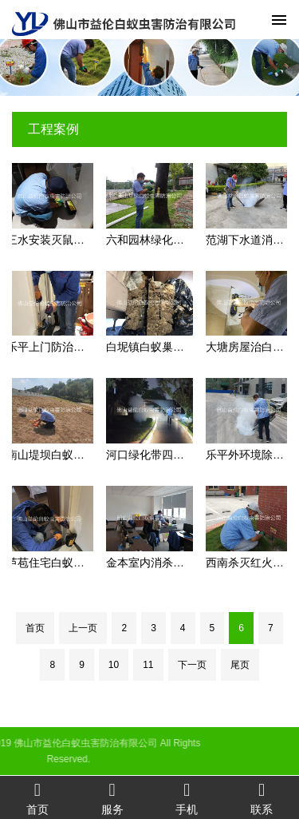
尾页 (240, 664)
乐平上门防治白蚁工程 (62, 346)
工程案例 (53, 129)
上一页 (83, 628)
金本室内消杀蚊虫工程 (162, 562)
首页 (35, 628)
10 (113, 664)
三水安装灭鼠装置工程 (62, 239)
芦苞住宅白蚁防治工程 (62, 562)
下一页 (192, 664)
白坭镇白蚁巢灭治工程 (162, 346)
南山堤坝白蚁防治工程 (62, 454)
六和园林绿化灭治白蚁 (162, 239)
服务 (112, 798)
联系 (261, 798)
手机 (187, 798)
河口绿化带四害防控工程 (167, 454)
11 (148, 664)
